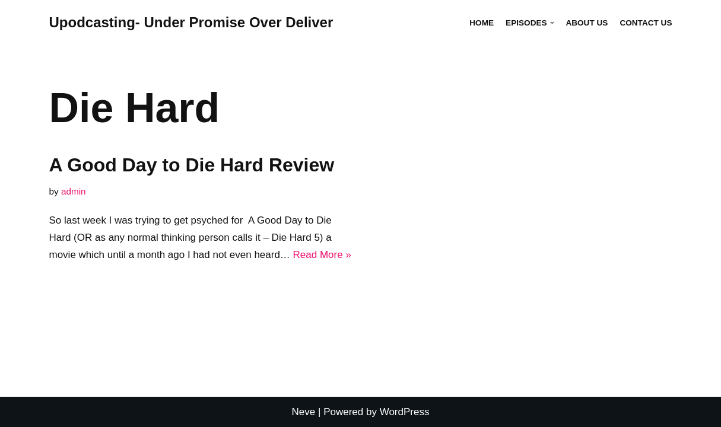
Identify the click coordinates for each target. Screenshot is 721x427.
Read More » (322, 254)
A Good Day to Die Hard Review (192, 165)
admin (73, 191)
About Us (587, 22)
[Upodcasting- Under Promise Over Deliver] (191, 23)
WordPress (405, 412)
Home (481, 22)
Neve (304, 412)
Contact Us (646, 22)
